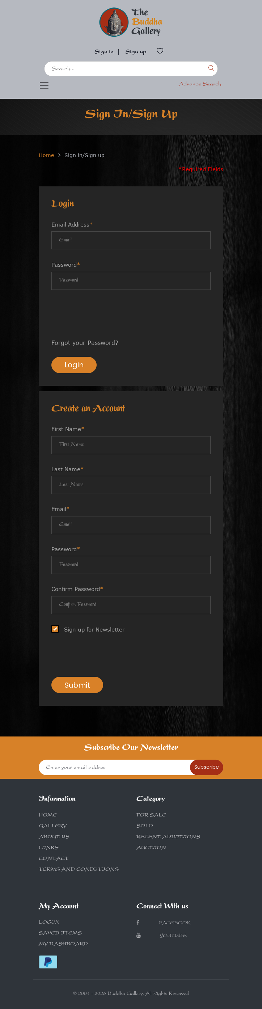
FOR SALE (151, 815)
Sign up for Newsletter (90, 629)
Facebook (163, 923)
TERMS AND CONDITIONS (79, 870)
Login (74, 365)
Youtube (161, 936)
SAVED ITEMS (60, 933)
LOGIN (49, 922)
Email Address (72, 224)
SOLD (144, 826)
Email (60, 509)
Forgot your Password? (84, 342)
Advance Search (199, 85)
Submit (77, 685)
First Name (68, 429)
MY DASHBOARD (63, 944)
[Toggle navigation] (44, 85)
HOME (48, 815)
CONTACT (54, 859)
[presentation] (106, 315)
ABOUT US (54, 837)
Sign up (136, 52)
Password (65, 264)
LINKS (49, 848)
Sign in (104, 52)
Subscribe (206, 767)
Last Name (67, 469)
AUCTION (151, 848)
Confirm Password (77, 589)
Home (46, 155)
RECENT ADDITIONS (168, 837)
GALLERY (53, 826)
